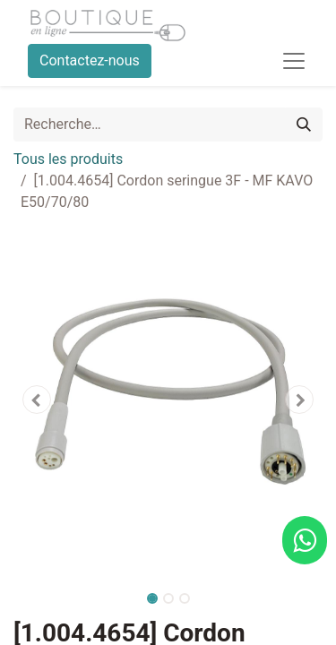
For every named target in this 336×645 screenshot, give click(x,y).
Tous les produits (68, 159)
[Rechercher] (304, 125)
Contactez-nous (89, 60)
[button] (36, 399)
